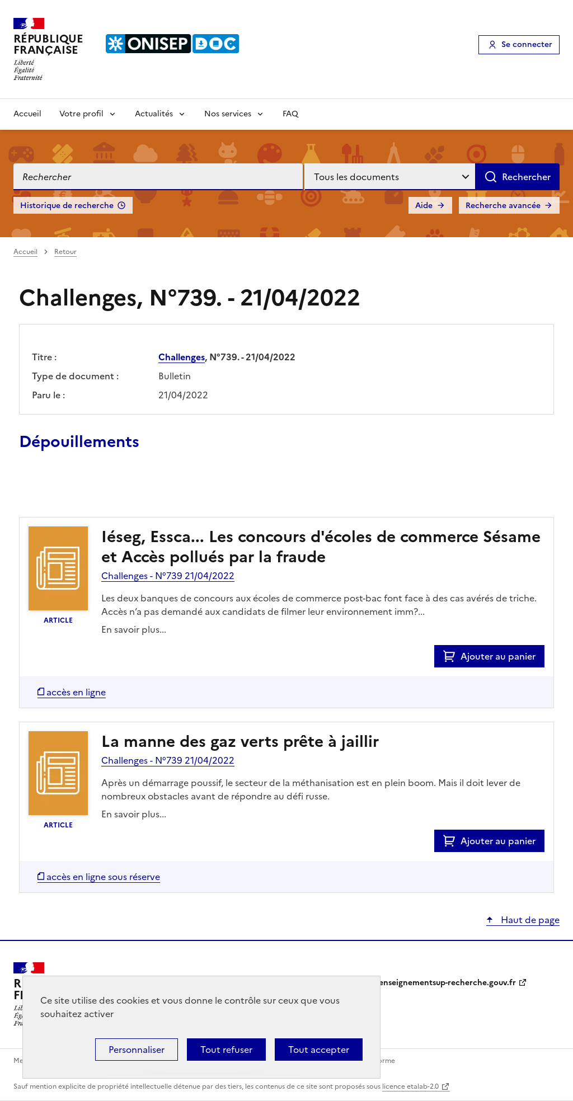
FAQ (290, 114)
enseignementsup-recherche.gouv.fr (447, 983)
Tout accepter (318, 1049)
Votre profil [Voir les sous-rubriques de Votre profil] (81, 114)
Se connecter (526, 44)
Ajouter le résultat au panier (92, 491)
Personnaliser (137, 1049)
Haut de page (529, 919)
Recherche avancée (503, 205)
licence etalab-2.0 (410, 1086)
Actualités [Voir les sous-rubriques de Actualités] (154, 114)
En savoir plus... (133, 629)
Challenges (181, 357)
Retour (65, 252)
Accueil (27, 114)
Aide (424, 205)
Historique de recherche (67, 205)
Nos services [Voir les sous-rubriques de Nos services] (227, 114)
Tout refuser (226, 1049)
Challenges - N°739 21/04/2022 (167, 575)
